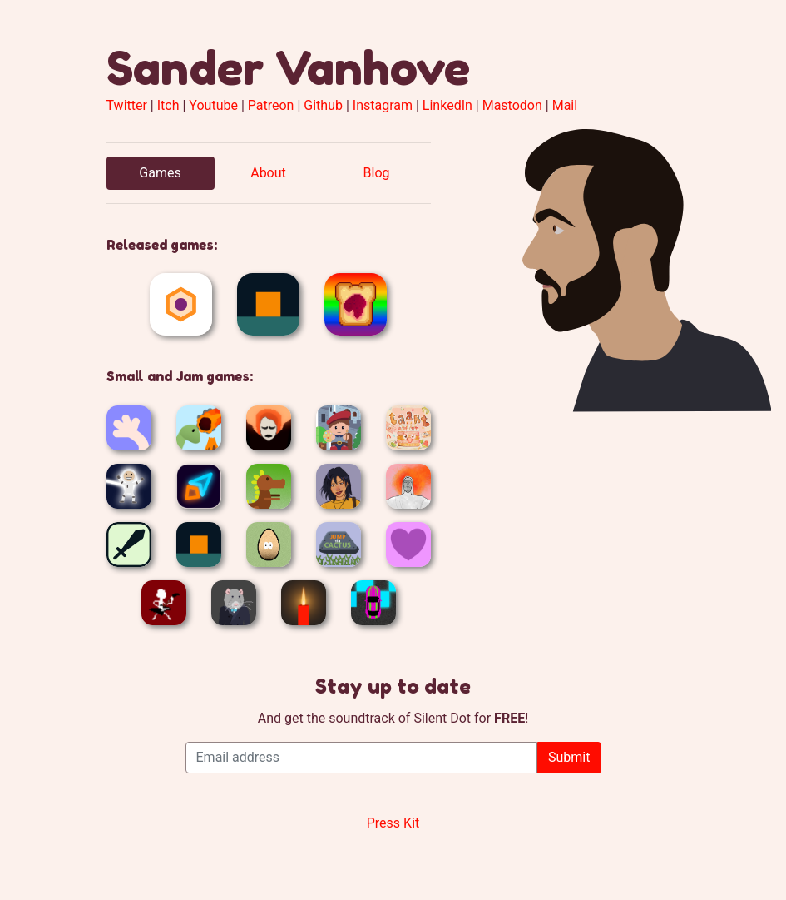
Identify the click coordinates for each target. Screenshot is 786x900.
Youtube (213, 105)
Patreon (271, 105)
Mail (564, 105)
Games (159, 173)
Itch (168, 105)
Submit (569, 757)
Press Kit (393, 823)
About (268, 173)
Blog (376, 173)
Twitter (126, 105)
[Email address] (361, 757)
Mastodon (512, 105)
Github (323, 105)
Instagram (383, 105)
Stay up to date (393, 686)
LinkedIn (447, 105)
